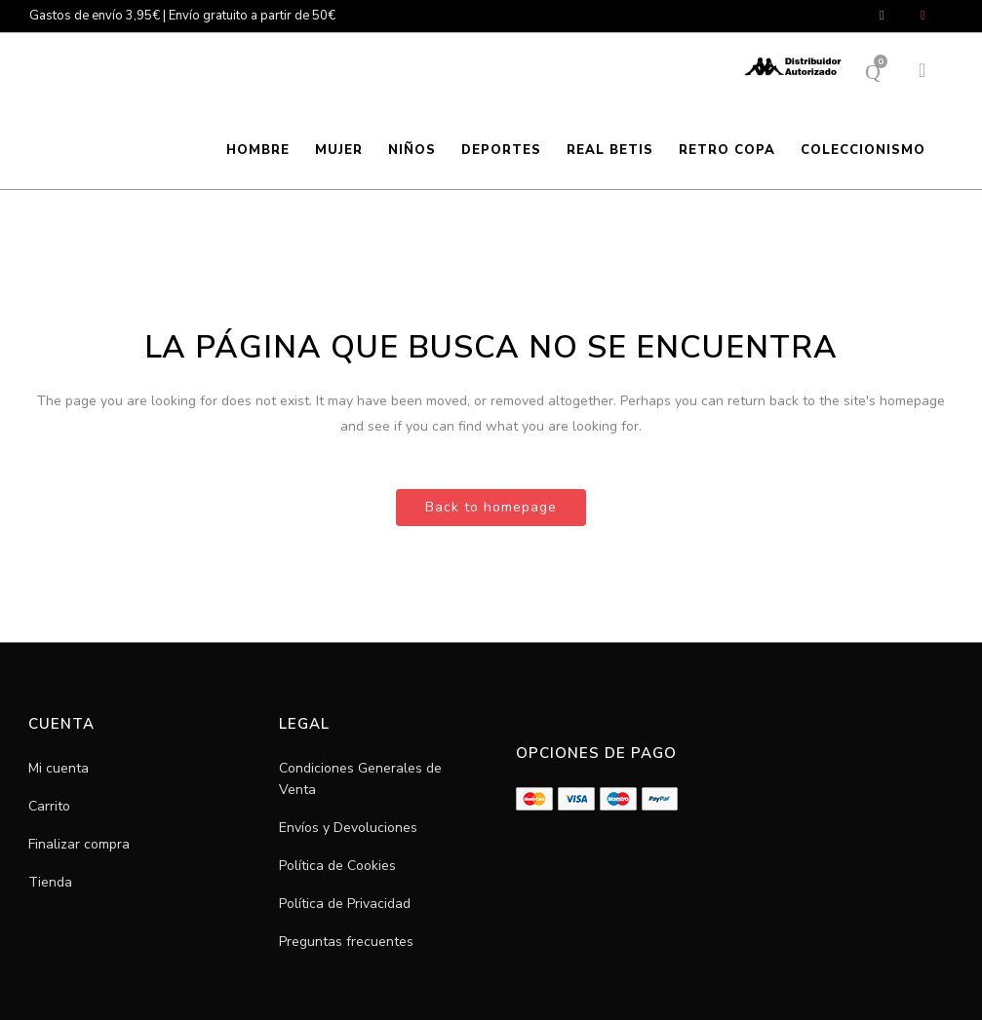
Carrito (49, 806)
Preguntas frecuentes (346, 941)
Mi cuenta (58, 768)
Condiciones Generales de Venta (360, 779)
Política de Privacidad (345, 903)
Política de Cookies (337, 865)
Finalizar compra (79, 844)
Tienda (50, 882)
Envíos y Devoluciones (348, 827)
